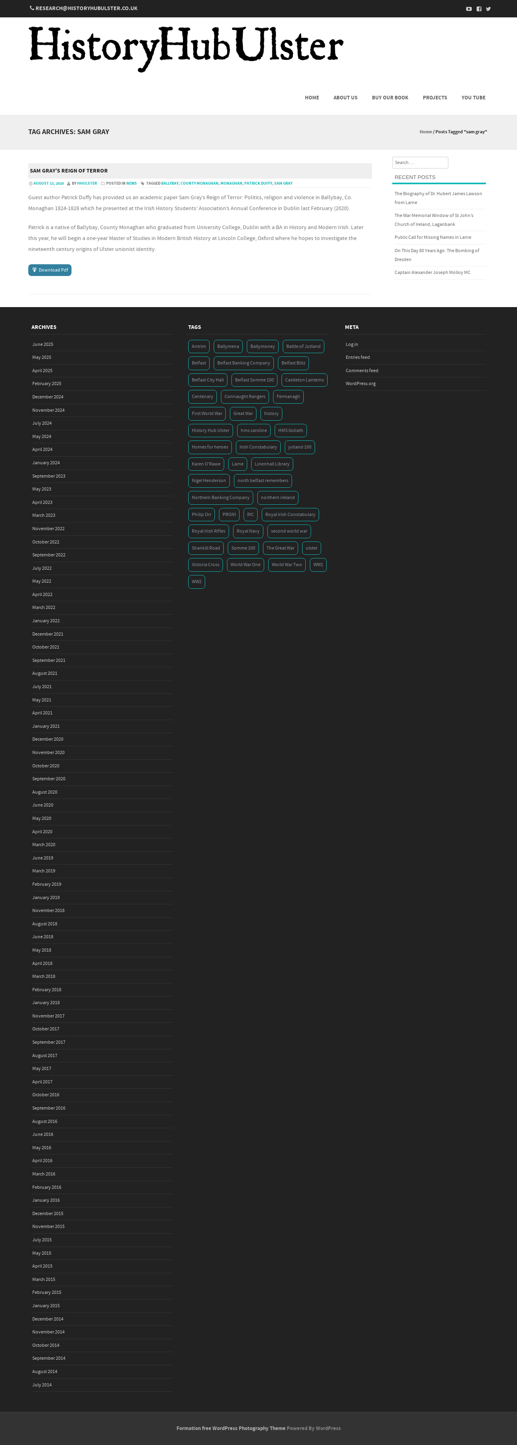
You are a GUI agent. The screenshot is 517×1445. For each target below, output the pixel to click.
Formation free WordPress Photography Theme (231, 1428)
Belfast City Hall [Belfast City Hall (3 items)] (208, 380)
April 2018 (42, 964)
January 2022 (46, 621)
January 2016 (46, 1200)
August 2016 (44, 1122)
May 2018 (41, 950)
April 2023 (42, 502)
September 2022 (48, 555)
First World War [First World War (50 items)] (207, 414)
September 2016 (48, 1108)
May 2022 (41, 581)
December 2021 (47, 634)
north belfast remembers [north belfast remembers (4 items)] (262, 481)
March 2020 (43, 845)
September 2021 (48, 660)
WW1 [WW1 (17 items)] (318, 565)
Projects (435, 97)
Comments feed (362, 371)
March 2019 (43, 871)
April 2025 (42, 371)
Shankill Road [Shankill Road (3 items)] (206, 548)
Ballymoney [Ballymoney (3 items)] (262, 346)
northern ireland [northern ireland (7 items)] (278, 498)
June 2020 (42, 805)
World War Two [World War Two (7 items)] (287, 565)
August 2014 (44, 1372)
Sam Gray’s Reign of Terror (69, 171)
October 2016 (45, 1095)
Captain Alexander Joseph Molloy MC (433, 273)
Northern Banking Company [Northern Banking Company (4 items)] (221, 498)
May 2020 (41, 818)
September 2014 (48, 1358)
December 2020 (47, 739)
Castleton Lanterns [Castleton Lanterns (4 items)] (304, 380)
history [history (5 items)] (271, 414)
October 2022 (45, 542)
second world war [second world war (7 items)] (289, 531)
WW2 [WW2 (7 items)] (197, 582)
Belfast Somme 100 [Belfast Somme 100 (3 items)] (254, 380)
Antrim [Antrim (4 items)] (199, 346)
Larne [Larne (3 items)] (238, 464)
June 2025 (42, 344)
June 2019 (42, 858)
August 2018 (44, 924)
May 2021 (41, 700)
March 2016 (43, 1174)
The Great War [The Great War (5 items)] (280, 548)
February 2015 (46, 1292)
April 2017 (42, 1082)
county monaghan (200, 183)
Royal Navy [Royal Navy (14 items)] (248, 531)
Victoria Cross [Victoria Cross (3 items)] (205, 565)
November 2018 (48, 911)
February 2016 (46, 1187)
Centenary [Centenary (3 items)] (202, 397)
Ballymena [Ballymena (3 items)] (228, 346)
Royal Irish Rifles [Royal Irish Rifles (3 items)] (208, 531)
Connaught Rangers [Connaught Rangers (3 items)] (245, 397)
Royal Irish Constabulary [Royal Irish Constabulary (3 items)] (290, 515)
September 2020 (48, 779)
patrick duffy (258, 183)
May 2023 (41, 489)
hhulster (87, 183)
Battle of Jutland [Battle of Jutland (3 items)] (303, 346)
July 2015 (42, 1240)
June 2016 (42, 1134)
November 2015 (48, 1227)
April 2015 (42, 1266)
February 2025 (46, 384)
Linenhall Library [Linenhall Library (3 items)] (272, 464)
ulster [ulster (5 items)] (311, 548)
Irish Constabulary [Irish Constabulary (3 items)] (258, 447)
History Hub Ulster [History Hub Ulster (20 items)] (210, 431)
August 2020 (44, 792)
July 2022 (42, 568)
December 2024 (47, 397)
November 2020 (48, 753)
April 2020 (42, 832)
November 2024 (48, 410)
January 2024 (46, 463)
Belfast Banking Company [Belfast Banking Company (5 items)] (243, 363)
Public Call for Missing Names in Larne (433, 237)
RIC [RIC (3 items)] (250, 515)
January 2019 (46, 898)
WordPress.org (361, 384)
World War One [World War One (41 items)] (246, 565)
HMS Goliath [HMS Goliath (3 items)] (290, 431)
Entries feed (358, 357)
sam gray (283, 183)
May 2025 (41, 357)
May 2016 (41, 1148)
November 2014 (48, 1332)
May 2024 (41, 437)
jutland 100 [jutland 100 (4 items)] (299, 447)
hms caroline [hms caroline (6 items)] (254, 431)
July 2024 (42, 423)
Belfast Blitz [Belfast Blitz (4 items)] (293, 363)
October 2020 (45, 766)
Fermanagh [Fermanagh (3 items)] (288, 397)
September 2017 (48, 1042)
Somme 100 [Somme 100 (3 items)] (243, 548)
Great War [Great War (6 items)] (243, 414)
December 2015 (47, 1214)
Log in (352, 344)
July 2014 (42, 1385)
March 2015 (43, 1279)
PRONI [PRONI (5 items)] (229, 515)
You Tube (473, 97)
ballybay (170, 183)
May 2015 (41, 1253)
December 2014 (47, 1319)
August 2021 (44, 673)
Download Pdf (53, 270)
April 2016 (42, 1161)
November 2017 (48, 1016)
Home (312, 97)
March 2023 (43, 515)
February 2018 (46, 990)
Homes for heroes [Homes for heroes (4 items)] (210, 447)
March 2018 (43, 976)
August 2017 (44, 1056)
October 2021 (45, 647)
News (131, 183)
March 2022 (43, 608)
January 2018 (46, 1003)
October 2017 (45, 1029)
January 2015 (46, 1306)
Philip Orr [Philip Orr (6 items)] (201, 515)
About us (345, 97)
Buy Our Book (390, 97)
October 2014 (45, 1345)
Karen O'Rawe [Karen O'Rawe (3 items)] (206, 464)
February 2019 (46, 884)
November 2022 (48, 529)
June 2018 (42, 937)
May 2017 (41, 1069)
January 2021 (46, 726)
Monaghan (231, 183)
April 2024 (42, 450)
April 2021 (42, 713)
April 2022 (42, 595)
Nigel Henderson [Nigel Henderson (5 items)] (209, 481)
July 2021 (42, 687)
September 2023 (48, 476)
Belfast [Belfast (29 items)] (199, 363)
